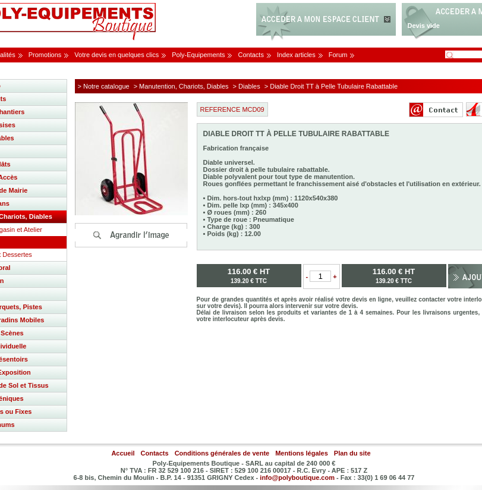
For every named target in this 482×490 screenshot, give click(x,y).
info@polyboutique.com (297, 477)
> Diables (246, 86)
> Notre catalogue (104, 86)
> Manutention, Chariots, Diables (181, 86)
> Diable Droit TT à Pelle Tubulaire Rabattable (331, 86)
